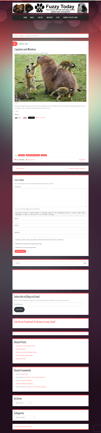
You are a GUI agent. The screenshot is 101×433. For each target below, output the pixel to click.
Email (17, 225)
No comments (20, 159)
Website (17, 232)
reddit (16, 102)
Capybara (21, 36)
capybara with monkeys (33, 155)
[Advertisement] (50, 28)
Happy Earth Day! (21, 358)
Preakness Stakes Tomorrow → (77, 168)
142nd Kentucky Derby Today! (24, 355)
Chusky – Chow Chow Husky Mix (35, 377)
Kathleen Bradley (20, 383)
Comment (18, 187)
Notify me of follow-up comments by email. (29, 244)
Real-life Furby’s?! (27, 380)
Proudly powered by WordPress (23, 426)
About (32, 17)
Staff (58, 17)
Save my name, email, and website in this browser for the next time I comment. (40, 240)
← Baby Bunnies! (19, 168)
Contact (40, 17)
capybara (21, 155)
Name (17, 218)
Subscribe (19, 309)
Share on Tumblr (40, 117)
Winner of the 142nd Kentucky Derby (26, 352)
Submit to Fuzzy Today (70, 17)
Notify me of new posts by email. (26, 247)
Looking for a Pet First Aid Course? (25, 346)
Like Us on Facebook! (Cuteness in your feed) (34, 322)
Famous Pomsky (20, 349)
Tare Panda (24, 374)
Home (25, 17)
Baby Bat (30, 383)
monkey (44, 155)
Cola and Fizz (31, 159)
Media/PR (50, 17)
